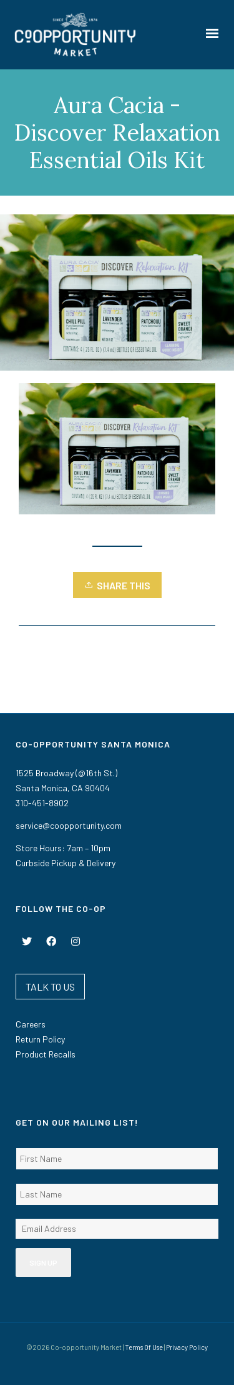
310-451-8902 (42, 803)
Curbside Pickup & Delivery (65, 863)
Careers (31, 1024)
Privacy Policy (187, 1347)
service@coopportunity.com (69, 825)
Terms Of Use (144, 1347)
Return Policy (40, 1039)
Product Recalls (46, 1054)
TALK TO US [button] (50, 986)
